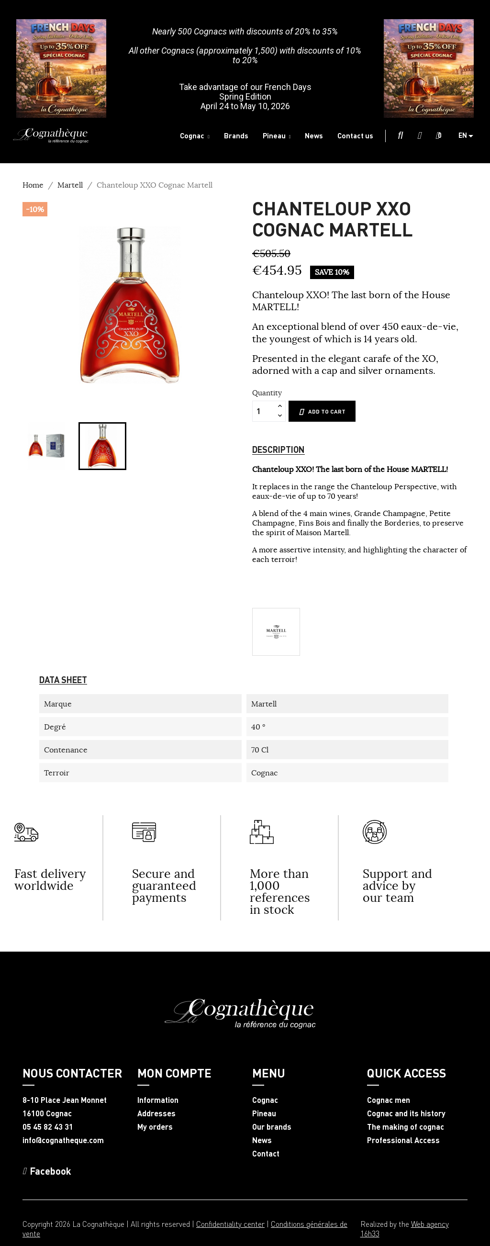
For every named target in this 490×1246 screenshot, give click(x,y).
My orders (155, 1127)
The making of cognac (405, 1127)
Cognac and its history (406, 1113)
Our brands (271, 1127)
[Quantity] (263, 411)
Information (157, 1100)
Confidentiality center (230, 1224)
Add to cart (322, 411)
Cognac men (388, 1100)
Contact (265, 1153)
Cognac (265, 1100)
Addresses (156, 1113)
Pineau (264, 1113)
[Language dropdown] (469, 136)
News (262, 1140)
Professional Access (403, 1140)
